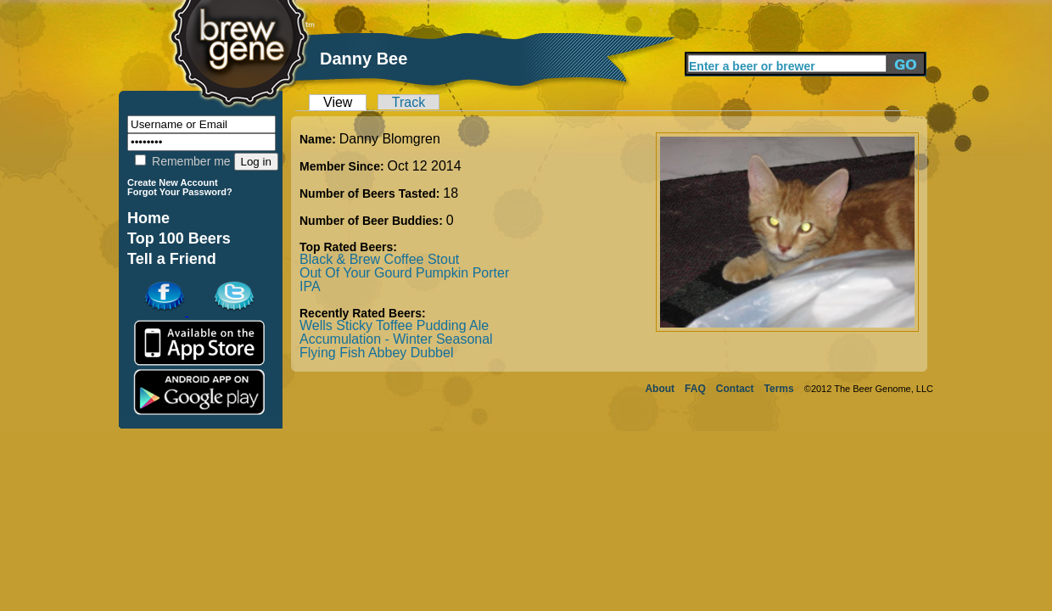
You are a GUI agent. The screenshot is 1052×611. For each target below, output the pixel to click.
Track (408, 102)
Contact (735, 389)
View (337, 102)
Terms (779, 389)
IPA (310, 286)
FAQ (695, 389)
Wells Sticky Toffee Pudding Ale (394, 325)
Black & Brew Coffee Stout (379, 259)
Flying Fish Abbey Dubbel (376, 352)
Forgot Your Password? (179, 192)
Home (148, 218)
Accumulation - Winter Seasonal (396, 339)
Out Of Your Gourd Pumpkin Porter (404, 273)
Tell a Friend (171, 258)
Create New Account (172, 182)
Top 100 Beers (179, 238)
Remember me (182, 161)
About (659, 389)
